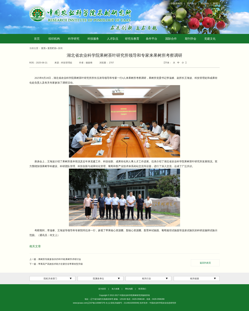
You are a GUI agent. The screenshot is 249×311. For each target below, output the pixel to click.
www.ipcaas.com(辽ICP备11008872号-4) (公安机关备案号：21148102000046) (106, 303)
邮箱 (215, 3)
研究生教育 (132, 38)
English (205, 3)
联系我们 (142, 289)
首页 (36, 38)
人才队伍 (112, 38)
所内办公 (191, 3)
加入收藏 (115, 289)
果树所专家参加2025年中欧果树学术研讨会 (59, 259)
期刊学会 (190, 38)
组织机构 (54, 38)
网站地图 (129, 289)
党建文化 (210, 38)
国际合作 (171, 38)
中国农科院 (176, 3)
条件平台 (151, 38)
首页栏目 (51, 48)
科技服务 (93, 38)
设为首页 (102, 289)
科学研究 (73, 38)
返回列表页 (205, 263)
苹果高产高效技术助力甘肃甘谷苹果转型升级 (60, 264)
